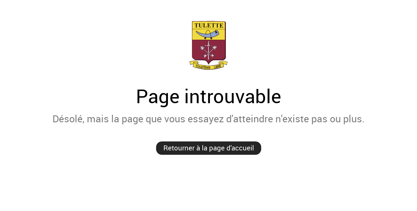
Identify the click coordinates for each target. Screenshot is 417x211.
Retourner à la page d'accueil (208, 147)
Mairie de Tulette (208, 45)
